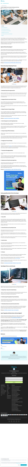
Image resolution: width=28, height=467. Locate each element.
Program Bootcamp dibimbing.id (16, 317)
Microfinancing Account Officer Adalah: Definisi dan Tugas (12, 62)
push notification (17, 258)
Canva (15, 211)
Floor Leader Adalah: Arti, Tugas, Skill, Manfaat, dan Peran (12, 169)
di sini (1, 330)
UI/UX (18, 59)
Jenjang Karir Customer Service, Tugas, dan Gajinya (11, 118)
